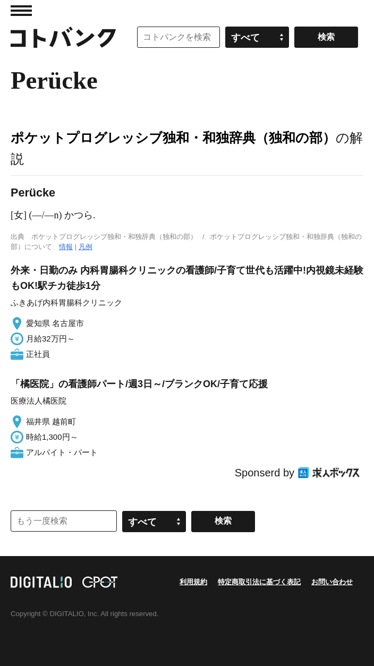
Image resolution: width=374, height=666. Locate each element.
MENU (21, 10)
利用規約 (193, 582)
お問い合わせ (332, 582)
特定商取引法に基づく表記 (259, 582)
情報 (66, 247)
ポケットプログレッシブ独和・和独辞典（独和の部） (173, 137)
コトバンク (63, 37)
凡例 (85, 247)
